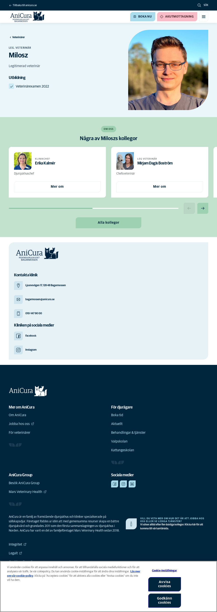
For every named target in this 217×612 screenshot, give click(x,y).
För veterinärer (19, 432)
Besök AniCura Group (24, 483)
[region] (108, 586)
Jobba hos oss (21, 424)
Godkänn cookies (164, 600)
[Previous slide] (189, 208)
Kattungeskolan (122, 450)
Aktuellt (116, 424)
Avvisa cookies (164, 584)
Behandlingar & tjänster (128, 432)
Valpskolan (119, 441)
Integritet (17, 544)
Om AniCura (17, 415)
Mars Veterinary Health (28, 492)
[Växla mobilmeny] (203, 16)
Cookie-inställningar (164, 570)
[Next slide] (202, 208)
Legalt (15, 553)
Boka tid (117, 415)
